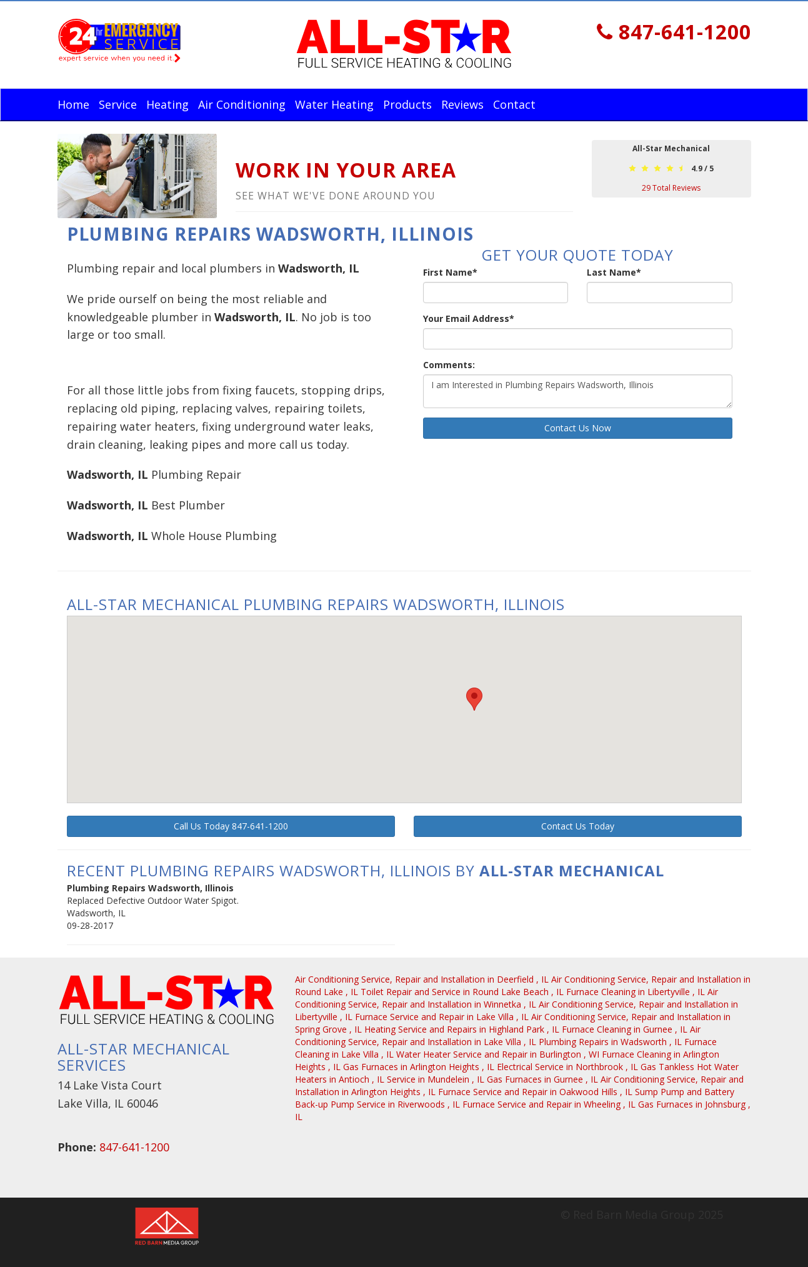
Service (118, 104)
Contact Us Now (577, 428)
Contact (514, 104)
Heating (167, 104)
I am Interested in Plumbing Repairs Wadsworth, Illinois (577, 391)
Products (407, 104)
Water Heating (334, 104)
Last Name (614, 272)
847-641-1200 (674, 31)
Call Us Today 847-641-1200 (231, 826)
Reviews (462, 104)
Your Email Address (468, 318)
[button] (474, 699)
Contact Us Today (577, 826)
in (423, 979)
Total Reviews (671, 188)
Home (73, 104)
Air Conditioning (242, 104)
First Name (450, 272)
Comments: (449, 365)
